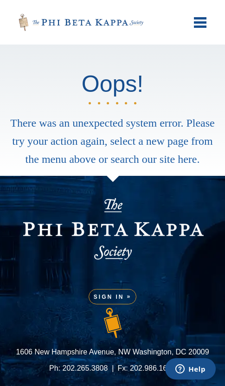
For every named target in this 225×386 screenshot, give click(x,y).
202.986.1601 (152, 368)
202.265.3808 (85, 368)
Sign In (109, 297)
